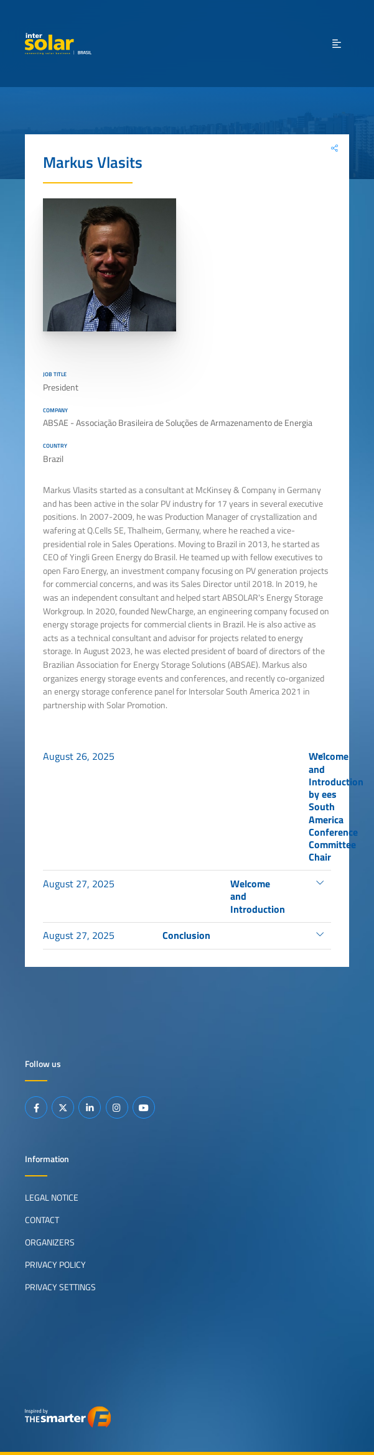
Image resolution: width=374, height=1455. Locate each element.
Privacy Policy (55, 1265)
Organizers (50, 1242)
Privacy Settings (60, 1287)
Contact (42, 1220)
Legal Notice (51, 1197)
